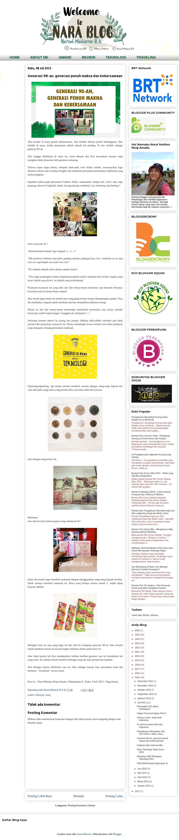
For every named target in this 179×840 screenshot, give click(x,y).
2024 (137, 639)
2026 (137, 630)
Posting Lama (114, 796)
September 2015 (145, 694)
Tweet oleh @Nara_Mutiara (144, 615)
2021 (137, 652)
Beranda (79, 796)
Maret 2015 (143, 781)
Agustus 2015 (144, 698)
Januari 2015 (144, 786)
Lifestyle (39, 694)
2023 (137, 643)
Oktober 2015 (144, 690)
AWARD (65, 57)
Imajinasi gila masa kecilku (150, 745)
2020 (137, 656)
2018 (137, 665)
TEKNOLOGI (116, 57)
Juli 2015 (142, 702)
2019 (137, 660)
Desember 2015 (145, 681)
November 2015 (145, 685)
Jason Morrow (84, 834)
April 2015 (142, 777)
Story (48, 694)
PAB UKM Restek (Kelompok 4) (152, 763)
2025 (137, 635)
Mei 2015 (142, 773)
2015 (137, 677)
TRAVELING (146, 57)
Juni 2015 (142, 769)
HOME (15, 57)
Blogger (117, 834)
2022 (137, 647)
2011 (137, 791)
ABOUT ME (39, 57)
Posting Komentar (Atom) (81, 805)
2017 (137, 669)
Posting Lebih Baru (40, 796)
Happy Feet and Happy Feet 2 (151, 713)
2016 (137, 673)
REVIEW (88, 57)
